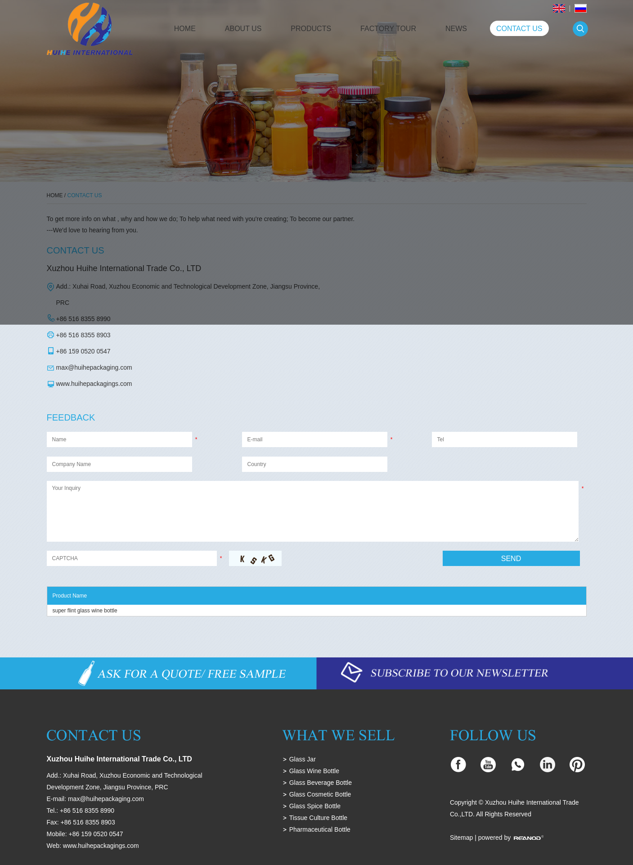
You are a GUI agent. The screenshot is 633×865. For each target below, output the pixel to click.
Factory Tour (388, 28)
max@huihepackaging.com (94, 367)
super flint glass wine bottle (85, 610)
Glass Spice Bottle (315, 806)
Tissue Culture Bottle (318, 817)
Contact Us (519, 28)
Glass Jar (302, 759)
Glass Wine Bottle (314, 770)
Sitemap (461, 837)
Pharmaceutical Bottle (319, 829)
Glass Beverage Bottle (320, 782)
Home (185, 28)
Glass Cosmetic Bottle (320, 794)
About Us (243, 28)
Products (311, 28)
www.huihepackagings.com (94, 383)
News (456, 28)
